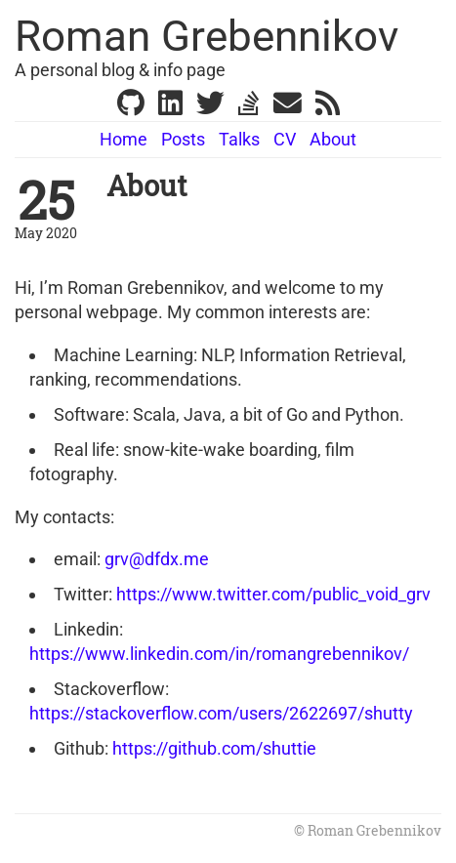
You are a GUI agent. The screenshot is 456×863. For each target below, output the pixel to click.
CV (284, 139)
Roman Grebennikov (206, 36)
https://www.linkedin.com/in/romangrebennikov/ (219, 653)
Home (123, 139)
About (333, 139)
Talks (239, 139)
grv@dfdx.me (156, 559)
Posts (183, 139)
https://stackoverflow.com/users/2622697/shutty (221, 713)
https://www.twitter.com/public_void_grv (273, 594)
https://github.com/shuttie (214, 748)
